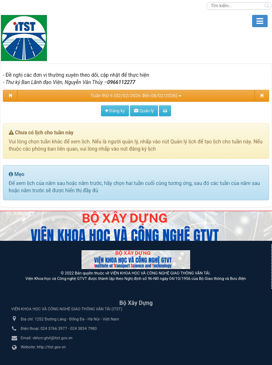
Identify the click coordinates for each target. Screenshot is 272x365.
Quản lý (144, 110)
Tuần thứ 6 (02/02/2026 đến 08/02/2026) (136, 95)
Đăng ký (115, 110)
